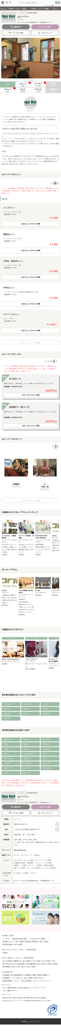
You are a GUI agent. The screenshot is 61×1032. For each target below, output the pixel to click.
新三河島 (5, 964)
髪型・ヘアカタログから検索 (33, 939)
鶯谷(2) (45, 758)
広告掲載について (9, 978)
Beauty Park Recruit (32, 1001)
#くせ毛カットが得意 (21, 873)
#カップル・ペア (26, 855)
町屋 (43, 964)
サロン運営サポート (9, 991)
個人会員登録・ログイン (31, 981)
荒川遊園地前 (31, 964)
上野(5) (6, 749)
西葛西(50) (46, 714)
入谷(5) (25, 749)
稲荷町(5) (46, 744)
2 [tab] (29, 80)
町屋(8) (6, 744)
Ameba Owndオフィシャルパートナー (31, 988)
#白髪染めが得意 (19, 863)
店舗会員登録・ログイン (11, 981)
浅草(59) (26, 709)
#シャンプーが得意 (33, 868)
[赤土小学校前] (30, 669)
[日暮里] (4, 555)
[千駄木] (38, 555)
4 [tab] (34, 80)
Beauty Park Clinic (9, 998)
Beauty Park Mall (23, 998)
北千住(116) (8, 704)
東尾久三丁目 (8, 768)
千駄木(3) (46, 749)
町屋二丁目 (27, 773)
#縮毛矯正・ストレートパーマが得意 (39, 863)
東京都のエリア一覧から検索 (13, 942)
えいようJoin (45, 1001)
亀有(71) (6, 709)
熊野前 (16, 961)
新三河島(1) (27, 763)
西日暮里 (21, 964)
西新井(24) (7, 718)
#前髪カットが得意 (20, 865)
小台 (43, 961)
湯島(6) (25, 744)
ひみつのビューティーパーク (13, 1001)
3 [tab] (32, 80)
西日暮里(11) (8, 739)
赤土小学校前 (7, 961)
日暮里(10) (26, 739)
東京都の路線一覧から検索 (12, 944)
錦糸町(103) (27, 704)
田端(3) (6, 754)
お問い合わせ (38, 978)
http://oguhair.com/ (20, 850)
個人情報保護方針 (16, 975)
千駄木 (33, 967)
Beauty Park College (38, 998)
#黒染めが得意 (49, 865)
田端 (38, 961)
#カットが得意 (29, 860)
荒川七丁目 (46, 763)
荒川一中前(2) (8, 758)
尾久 (38, 964)
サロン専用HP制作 (9, 988)
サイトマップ (46, 981)
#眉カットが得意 (19, 868)
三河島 (48, 964)
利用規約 (28, 975)
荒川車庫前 (6, 967)
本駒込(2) (26, 758)
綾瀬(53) (6, 714)
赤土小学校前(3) (28, 754)
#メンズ (16, 855)
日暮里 (4, 953)
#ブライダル (18, 860)
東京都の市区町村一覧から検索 (36, 942)
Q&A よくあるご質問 (24, 978)
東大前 (6, 773)
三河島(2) (7, 763)
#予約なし (37, 855)
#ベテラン (33, 873)
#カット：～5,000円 (35, 865)
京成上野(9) (46, 739)
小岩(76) (45, 704)
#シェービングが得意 (48, 868)
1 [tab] (26, 80)
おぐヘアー (17, 819)
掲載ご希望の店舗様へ (40, 975)
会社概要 (5, 975)
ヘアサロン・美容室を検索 (12, 939)
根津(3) (45, 754)
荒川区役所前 (47, 768)
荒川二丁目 (27, 768)
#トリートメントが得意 (43, 860)
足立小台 (13, 964)
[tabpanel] (30, 58)
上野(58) (45, 709)
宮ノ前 (22, 961)
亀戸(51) (26, 714)
